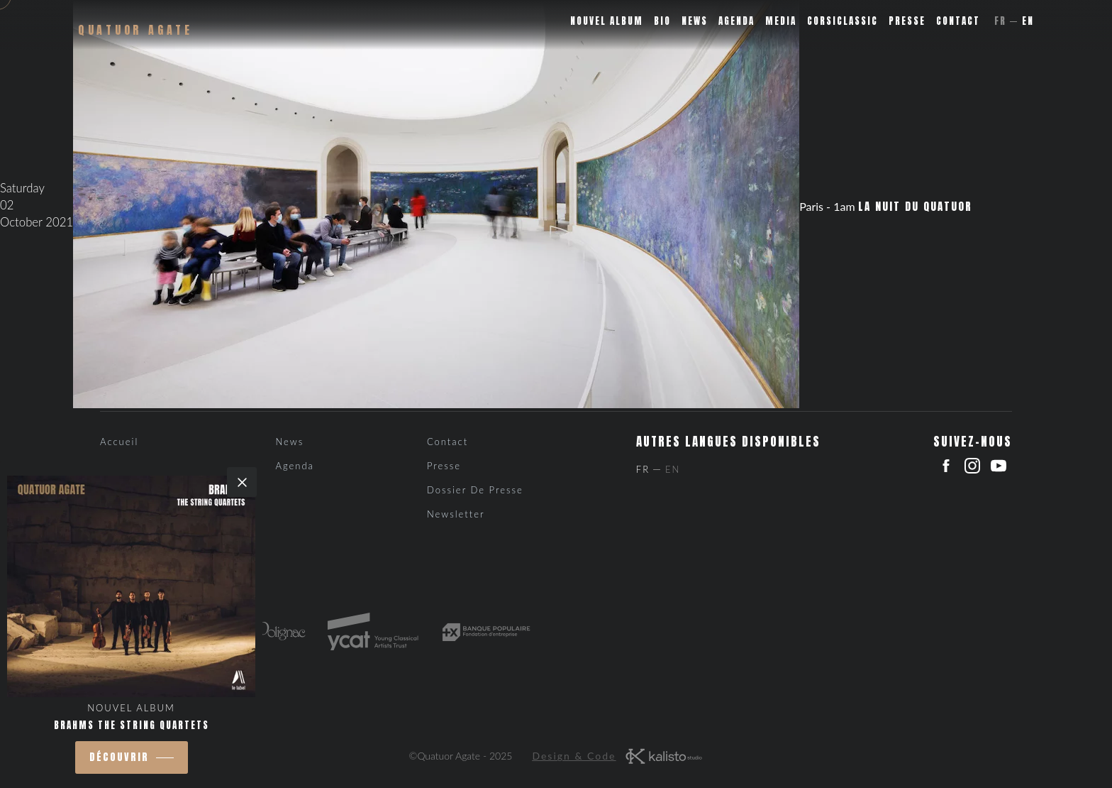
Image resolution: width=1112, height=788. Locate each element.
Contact (958, 21)
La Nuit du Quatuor (915, 206)
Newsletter (456, 514)
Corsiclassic (842, 21)
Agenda (736, 21)
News (695, 21)
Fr (1000, 21)
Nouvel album (606, 21)
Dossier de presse (475, 490)
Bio (662, 21)
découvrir (119, 757)
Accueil (119, 441)
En (1028, 21)
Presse (907, 21)
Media (780, 21)
